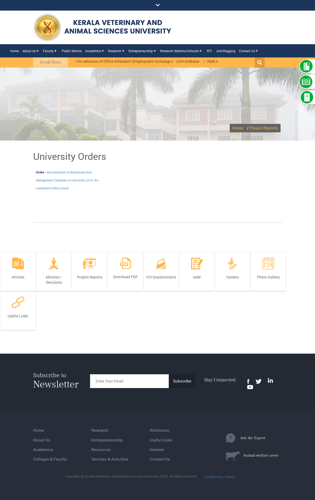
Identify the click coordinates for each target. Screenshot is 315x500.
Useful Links (161, 440)
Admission (159, 430)
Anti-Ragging (225, 51)
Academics (93, 51)
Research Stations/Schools (179, 51)
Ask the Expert (245, 438)
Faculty (48, 51)
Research (114, 51)
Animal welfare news (252, 455)
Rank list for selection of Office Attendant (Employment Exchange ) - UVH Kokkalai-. (134, 61)
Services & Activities (109, 459)
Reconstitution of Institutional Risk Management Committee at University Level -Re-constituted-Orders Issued (67, 180)
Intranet (157, 449)
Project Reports (264, 127)
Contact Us (247, 51)
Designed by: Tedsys (220, 476)
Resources (101, 449)
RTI (209, 51)
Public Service (72, 51)
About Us (29, 51)
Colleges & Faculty (50, 459)
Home (14, 51)
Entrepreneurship (140, 51)
